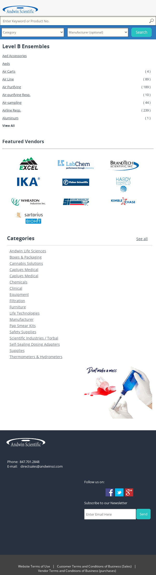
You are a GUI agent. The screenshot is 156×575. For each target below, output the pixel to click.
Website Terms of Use (34, 566)
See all (142, 238)
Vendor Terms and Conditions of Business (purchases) (77, 571)
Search (141, 32)
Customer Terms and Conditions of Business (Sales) (94, 566)
